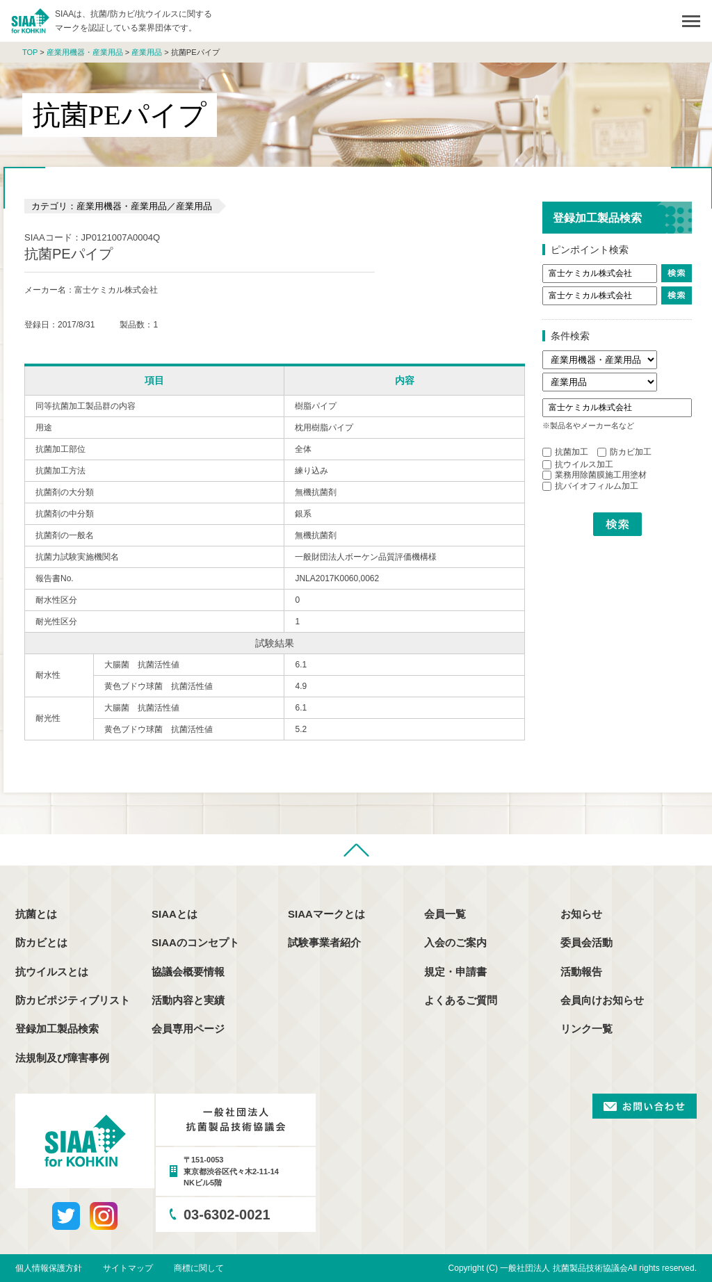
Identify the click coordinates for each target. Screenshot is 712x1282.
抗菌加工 (565, 452)
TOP (30, 52)
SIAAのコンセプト (195, 942)
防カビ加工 (624, 452)
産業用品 (146, 52)
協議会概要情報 (188, 971)
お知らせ (581, 914)
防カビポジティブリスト (72, 1000)
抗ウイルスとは (51, 971)
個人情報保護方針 (48, 1268)
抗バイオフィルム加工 (590, 486)
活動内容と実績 (188, 1000)
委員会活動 (586, 942)
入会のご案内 (455, 942)
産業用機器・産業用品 (85, 52)
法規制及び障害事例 (62, 1058)
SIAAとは (174, 914)
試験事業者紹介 (324, 942)
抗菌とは (36, 914)
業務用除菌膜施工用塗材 (594, 475)
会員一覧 (445, 914)
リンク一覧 (586, 1028)
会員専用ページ (188, 1028)
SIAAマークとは (326, 914)
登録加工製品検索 (57, 1028)
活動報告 (581, 971)
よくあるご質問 (460, 1000)
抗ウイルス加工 (577, 464)
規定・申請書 (455, 971)
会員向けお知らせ (602, 1000)
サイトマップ (128, 1268)
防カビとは (41, 942)
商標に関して (199, 1268)
